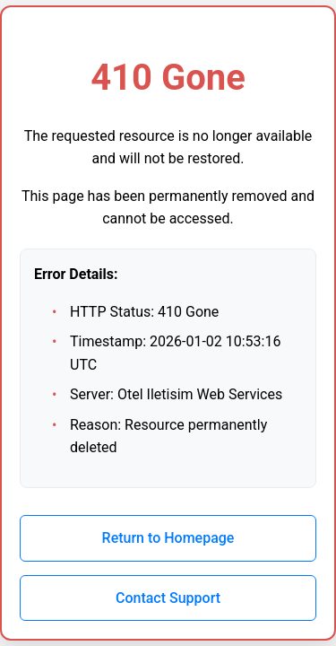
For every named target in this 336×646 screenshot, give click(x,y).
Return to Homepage (168, 537)
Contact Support (168, 598)
